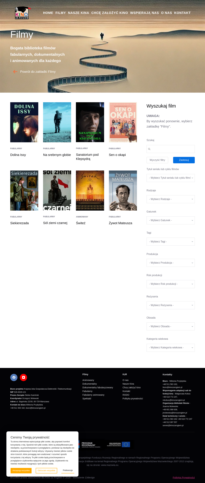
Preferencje (68, 470)
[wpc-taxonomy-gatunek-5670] (171, 220)
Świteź (80, 223)
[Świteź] (90, 191)
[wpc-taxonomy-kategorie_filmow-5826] (171, 199)
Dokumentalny (89, 384)
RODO (126, 395)
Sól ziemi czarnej (55, 223)
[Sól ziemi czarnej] (57, 190)
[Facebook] (13, 377)
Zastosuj (184, 160)
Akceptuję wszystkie (21, 470)
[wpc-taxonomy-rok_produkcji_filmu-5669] (171, 284)
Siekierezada (19, 223)
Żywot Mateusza (120, 223)
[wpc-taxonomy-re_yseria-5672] (171, 305)
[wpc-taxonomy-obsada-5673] (171, 326)
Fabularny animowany (93, 395)
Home (48, 13)
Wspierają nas (144, 13)
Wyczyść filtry (157, 160)
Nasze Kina (78, 13)
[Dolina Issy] (24, 122)
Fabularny (16, 148)
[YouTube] (23, 377)
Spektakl (86, 398)
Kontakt (182, 13)
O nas (166, 13)
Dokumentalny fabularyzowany (97, 387)
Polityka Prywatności (184, 477)
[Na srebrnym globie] (57, 122)
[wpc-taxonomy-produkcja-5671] (171, 263)
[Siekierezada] (24, 191)
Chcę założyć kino (109, 13)
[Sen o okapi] (123, 122)
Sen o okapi (117, 155)
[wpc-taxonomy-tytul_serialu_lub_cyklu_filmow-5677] (171, 178)
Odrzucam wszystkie (46, 470)
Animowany (82, 217)
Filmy (60, 13)
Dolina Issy (18, 155)
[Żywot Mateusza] (123, 191)
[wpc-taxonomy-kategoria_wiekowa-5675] (171, 348)
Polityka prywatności (133, 398)
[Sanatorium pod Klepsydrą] (90, 122)
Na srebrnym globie (57, 155)
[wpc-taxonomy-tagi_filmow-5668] (171, 242)
